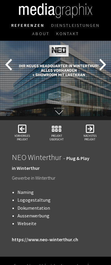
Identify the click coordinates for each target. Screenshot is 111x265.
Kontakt (67, 33)
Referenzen (27, 25)
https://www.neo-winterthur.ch (45, 239)
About (40, 33)
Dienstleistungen (75, 25)
